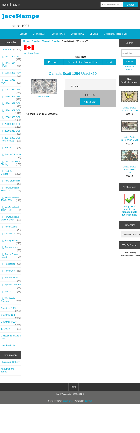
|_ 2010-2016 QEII (11, 132)
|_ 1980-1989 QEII (11, 111)
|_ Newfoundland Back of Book (11, 218)
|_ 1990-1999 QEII (11, 118)
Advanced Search (130, 68)
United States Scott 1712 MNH (129, 101)
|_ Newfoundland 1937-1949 (11, 208)
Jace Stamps (68, 401)
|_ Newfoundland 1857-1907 (11, 189)
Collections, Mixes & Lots (116, 34)
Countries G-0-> (11, 316)
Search (129, 42)
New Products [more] (129, 81)
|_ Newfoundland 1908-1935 (11, 199)
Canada (35, 41)
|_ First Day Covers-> (11, 172)
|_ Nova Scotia (11, 227)
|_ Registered (11, 264)
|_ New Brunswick (11, 181)
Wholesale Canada (50, 41)
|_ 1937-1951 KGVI (11, 81)
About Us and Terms (7, 370)
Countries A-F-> (11, 309)
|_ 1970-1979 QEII (11, 104)
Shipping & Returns (10, 362)
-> (11, 49)
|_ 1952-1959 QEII (11, 90)
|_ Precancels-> (11, 248)
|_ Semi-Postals (11, 278)
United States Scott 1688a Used (129, 162)
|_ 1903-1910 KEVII (11, 65)
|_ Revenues (11, 270)
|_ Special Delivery (11, 285)
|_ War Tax (11, 291)
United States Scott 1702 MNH (129, 130)
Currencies (129, 225)
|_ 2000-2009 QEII (11, 125)
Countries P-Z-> (11, 322)
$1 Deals (94, 34)
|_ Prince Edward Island (11, 256)
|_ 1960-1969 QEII (11, 97)
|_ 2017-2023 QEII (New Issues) (11, 139)
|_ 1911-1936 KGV (11, 74)
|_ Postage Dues (11, 241)
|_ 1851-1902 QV (11, 57)
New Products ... (9, 345)
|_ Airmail (11, 147)
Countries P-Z (77, 34)
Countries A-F (39, 34)
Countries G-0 (58, 34)
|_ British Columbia (11, 155)
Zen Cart (88, 401)
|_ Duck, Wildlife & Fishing (11, 163)
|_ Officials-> (11, 233)
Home (5, 4)
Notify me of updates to (129, 205)
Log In (16, 4)
